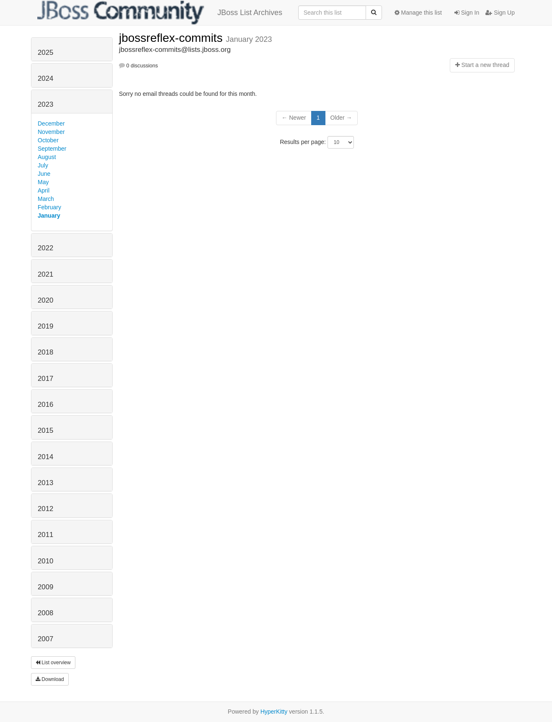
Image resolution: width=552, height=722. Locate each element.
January (49, 215)
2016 (45, 405)
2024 (45, 78)
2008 (45, 613)
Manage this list (418, 12)
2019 (45, 326)
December (51, 123)
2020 (45, 300)
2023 (45, 104)
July (43, 165)
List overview (53, 662)
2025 (45, 53)
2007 (45, 639)
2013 (45, 483)
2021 (45, 274)
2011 (45, 535)
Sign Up (500, 12)
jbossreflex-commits (172, 37)
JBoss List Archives (159, 12)
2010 (45, 561)
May (43, 182)
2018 (45, 352)
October (48, 140)
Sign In (466, 12)
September (52, 148)
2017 (45, 379)
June (44, 173)
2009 (45, 587)
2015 (45, 430)
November (51, 131)
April (43, 190)
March (46, 198)
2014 (45, 457)
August (47, 157)
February (49, 207)
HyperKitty (274, 711)
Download (50, 679)
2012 (45, 509)
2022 (45, 248)
